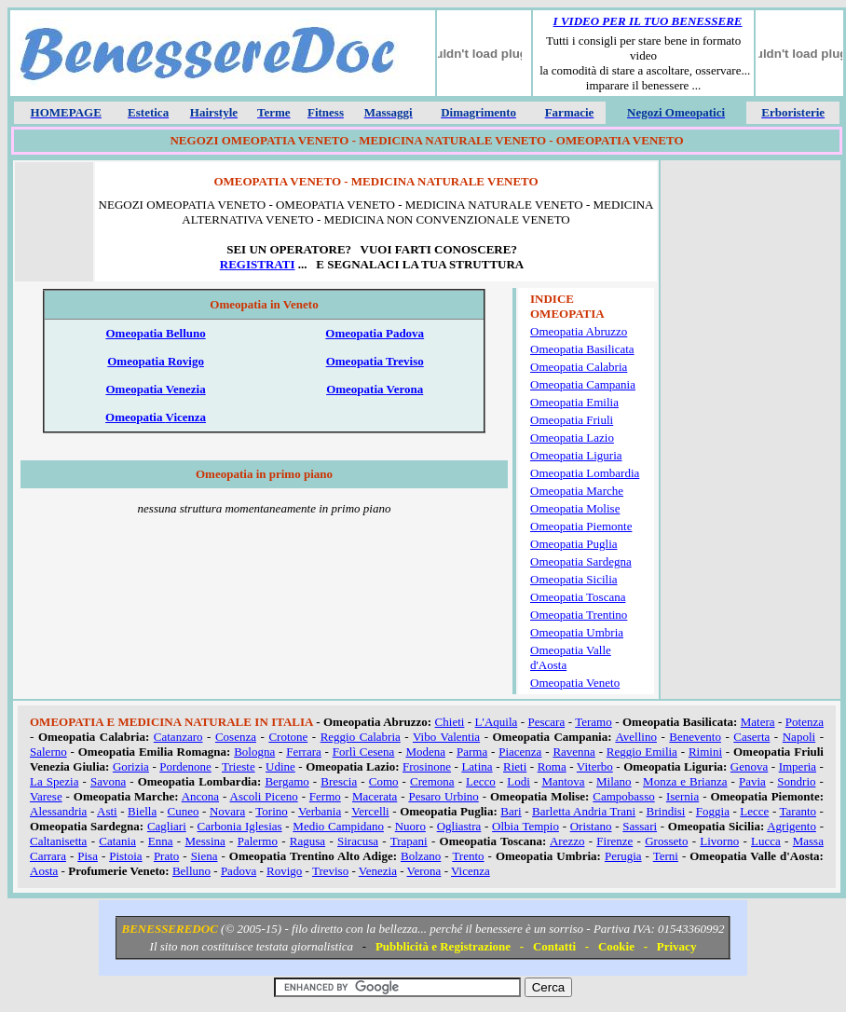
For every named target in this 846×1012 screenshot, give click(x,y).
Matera (758, 722)
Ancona (200, 796)
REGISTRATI (257, 264)
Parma (472, 752)
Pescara (547, 722)
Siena (204, 856)
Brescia (339, 781)
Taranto (798, 811)
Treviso (330, 871)
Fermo (325, 796)
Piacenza (519, 752)
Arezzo (567, 841)
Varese (46, 796)
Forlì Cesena (364, 752)
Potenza (804, 722)
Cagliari (166, 826)
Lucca (766, 841)
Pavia (752, 781)
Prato (166, 856)
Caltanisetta (58, 841)
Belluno (191, 871)
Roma (552, 766)
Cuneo (183, 811)
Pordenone (185, 766)
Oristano (591, 826)
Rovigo (284, 871)
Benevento (695, 737)
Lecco (481, 781)
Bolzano (421, 856)
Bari (510, 811)
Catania (117, 841)
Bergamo (286, 781)
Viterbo (595, 766)
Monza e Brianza (685, 781)
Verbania (319, 811)
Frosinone (427, 766)
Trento (468, 856)
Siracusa (357, 841)
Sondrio (796, 781)
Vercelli (370, 811)
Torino (271, 811)
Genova (749, 766)
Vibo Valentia (446, 737)
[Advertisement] (750, 225)
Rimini (705, 752)
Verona (424, 871)
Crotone (287, 737)
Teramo (593, 722)
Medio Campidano (338, 826)
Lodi (518, 781)
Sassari (639, 826)
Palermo (258, 841)
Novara (227, 811)
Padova (238, 871)
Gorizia (131, 766)
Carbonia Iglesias (240, 826)
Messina (204, 841)
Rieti (514, 766)
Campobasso (623, 796)
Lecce (754, 811)
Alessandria (58, 811)
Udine (280, 766)
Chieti (450, 722)
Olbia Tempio (525, 826)
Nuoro (410, 826)
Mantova (562, 781)
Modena (425, 752)
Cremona (432, 781)
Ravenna (573, 752)
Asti (107, 811)
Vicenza (470, 871)
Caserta (751, 737)
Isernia (682, 796)
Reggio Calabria (361, 737)
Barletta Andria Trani (583, 811)
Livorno (719, 841)
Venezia (378, 871)
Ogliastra (459, 826)
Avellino (636, 737)
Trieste (238, 766)
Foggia (713, 811)
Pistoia (125, 856)
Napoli (799, 737)
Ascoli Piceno (264, 796)
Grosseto (666, 841)
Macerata (374, 796)
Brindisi (666, 811)
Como (384, 781)
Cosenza (235, 737)
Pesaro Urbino (443, 796)
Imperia (797, 766)
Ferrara (303, 752)
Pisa (87, 856)
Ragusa (307, 841)
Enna (160, 841)
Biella (142, 811)
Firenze (614, 841)
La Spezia (54, 781)
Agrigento (791, 826)
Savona (108, 781)
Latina (476, 766)
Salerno (48, 752)
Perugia (623, 856)
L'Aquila (496, 722)
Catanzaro (178, 737)
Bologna (254, 752)
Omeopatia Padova (374, 333)
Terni (665, 856)
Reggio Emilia (642, 752)
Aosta (44, 871)
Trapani (409, 841)
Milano (614, 781)
